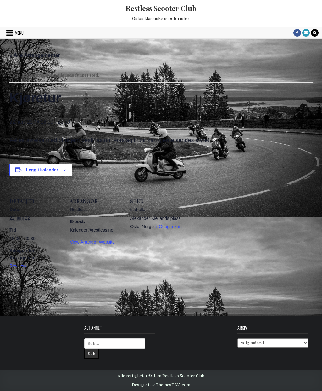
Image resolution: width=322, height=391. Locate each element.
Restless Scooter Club (161, 8)
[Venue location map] (224, 230)
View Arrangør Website (92, 241)
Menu (19, 33)
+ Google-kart (168, 226)
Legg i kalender (42, 169)
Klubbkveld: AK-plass (39, 289)
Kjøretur (296, 289)
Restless (17, 265)
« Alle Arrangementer (34, 55)
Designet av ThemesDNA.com (161, 385)
